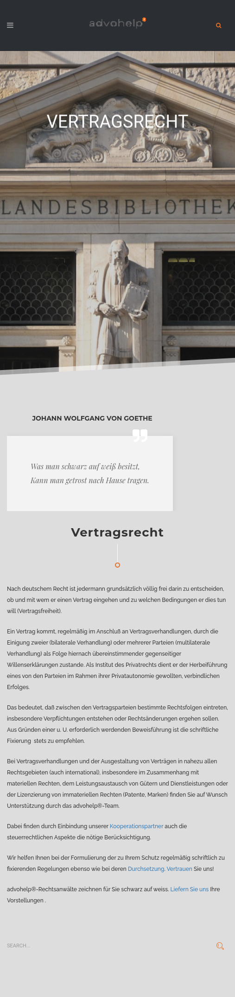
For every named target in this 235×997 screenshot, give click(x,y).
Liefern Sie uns (189, 889)
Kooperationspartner (136, 826)
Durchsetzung (146, 869)
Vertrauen (179, 869)
